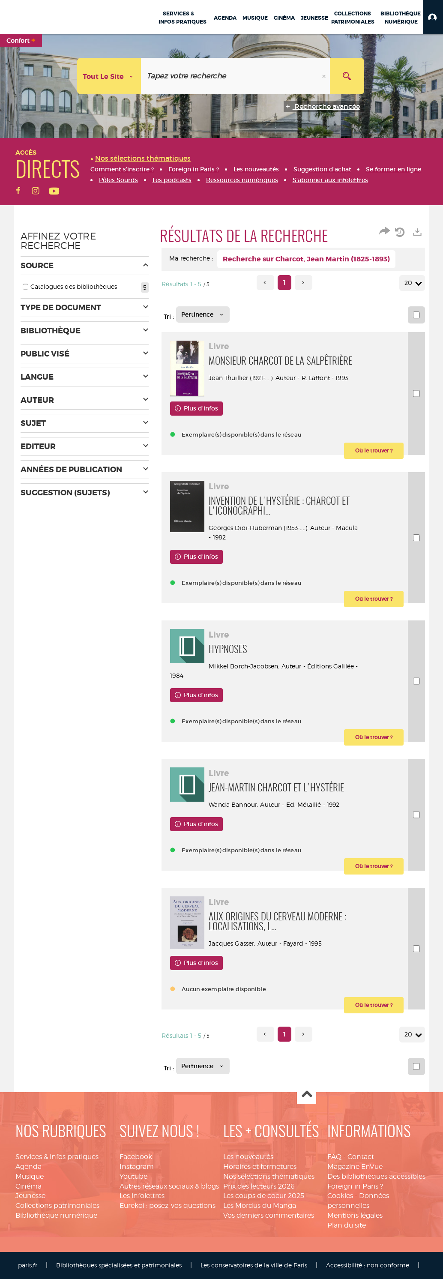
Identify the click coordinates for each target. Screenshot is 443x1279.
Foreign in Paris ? (355, 1186)
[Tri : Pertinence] (203, 314)
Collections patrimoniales (57, 1205)
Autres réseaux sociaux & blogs (169, 1186)
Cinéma (28, 1186)
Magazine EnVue (355, 1166)
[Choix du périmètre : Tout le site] (109, 76)
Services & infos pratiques (57, 1157)
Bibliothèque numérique (56, 1215)
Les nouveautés (248, 1157)
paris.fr (27, 1265)
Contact (360, 1157)
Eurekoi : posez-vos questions (168, 1205)
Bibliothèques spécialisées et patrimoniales (119, 1265)
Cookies (340, 1196)
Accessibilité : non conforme (367, 1265)
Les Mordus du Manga (259, 1205)
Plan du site (346, 1225)
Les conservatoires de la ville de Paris (254, 1265)
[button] (433, 17)
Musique (29, 1176)
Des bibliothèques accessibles (376, 1176)
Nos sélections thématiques (268, 1176)
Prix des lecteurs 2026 (259, 1186)
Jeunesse (30, 1196)
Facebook (136, 1157)
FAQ (334, 1157)
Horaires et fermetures (259, 1166)
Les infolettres (142, 1196)
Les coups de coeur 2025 (263, 1196)
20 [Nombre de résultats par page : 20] (409, 283)
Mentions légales (355, 1215)
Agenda (28, 1166)
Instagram (137, 1166)
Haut (306, 1094)
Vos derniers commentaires (268, 1215)
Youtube (133, 1176)
